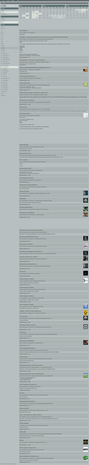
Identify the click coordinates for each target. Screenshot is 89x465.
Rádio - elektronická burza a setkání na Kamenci (31, 414)
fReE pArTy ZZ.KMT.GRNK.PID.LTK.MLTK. (29, 236)
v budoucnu (3, 18)
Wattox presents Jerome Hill (26, 244)
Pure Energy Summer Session (26, 178)
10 (50, 11)
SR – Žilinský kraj (4, 91)
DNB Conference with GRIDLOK (27, 212)
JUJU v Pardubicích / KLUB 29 (26, 304)
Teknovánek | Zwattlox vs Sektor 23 (28, 325)
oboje (2, 22)
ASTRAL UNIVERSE (24, 423)
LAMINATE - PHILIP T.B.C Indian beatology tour (30, 311)
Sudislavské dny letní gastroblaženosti (28, 184)
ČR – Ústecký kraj (4, 72)
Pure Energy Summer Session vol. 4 (28, 76)
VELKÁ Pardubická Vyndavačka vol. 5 (28, 384)
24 (50, 15)
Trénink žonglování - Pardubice (27, 278)
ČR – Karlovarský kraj (4, 57)
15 (33, 13)
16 (36, 13)
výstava (2, 34)
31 (80, 17)
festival (2, 32)
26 (86, 15)
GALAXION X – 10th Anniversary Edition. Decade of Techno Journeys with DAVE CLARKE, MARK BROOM (44, 37)
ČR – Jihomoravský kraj (5, 55)
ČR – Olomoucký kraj (4, 65)
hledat (5, 5)
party (2, 39)
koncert (2, 26)
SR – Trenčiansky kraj (4, 87)
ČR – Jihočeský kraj (4, 53)
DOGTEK (22, 440)
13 (27, 13)
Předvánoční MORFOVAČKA (26, 207)
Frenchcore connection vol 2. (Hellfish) (28, 256)
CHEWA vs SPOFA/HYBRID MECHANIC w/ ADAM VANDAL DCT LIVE (35, 67)
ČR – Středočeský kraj (4, 70)
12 (86, 11)
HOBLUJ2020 (23, 198)
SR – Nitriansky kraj (4, 84)
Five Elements (23, 332)
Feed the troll (23, 271)
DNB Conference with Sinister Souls (28, 447)
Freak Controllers (24, 316)
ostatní (2, 37)
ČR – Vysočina (3, 74)
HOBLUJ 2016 (23, 431)
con (1, 30)
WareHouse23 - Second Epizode (27, 100)
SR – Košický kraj (4, 82)
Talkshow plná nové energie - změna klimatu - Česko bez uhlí (33, 92)
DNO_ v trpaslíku (23, 159)
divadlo (2, 43)
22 (33, 15)
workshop (2, 45)
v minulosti (3, 20)
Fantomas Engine (24, 356)
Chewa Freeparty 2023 (25, 113)
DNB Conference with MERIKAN (27, 340)
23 (36, 15)
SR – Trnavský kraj (4, 89)
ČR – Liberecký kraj (4, 61)
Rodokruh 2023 (23, 107)
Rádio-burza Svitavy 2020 (25, 168)
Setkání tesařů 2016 (24, 408)
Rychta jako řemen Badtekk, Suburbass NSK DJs (31, 251)
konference (3, 28)
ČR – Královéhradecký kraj (5, 59)
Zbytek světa (3, 95)
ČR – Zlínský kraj (4, 76)
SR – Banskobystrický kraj (5, 78)
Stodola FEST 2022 (24, 144)
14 (30, 13)
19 (86, 13)
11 (20, 13)
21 (30, 15)
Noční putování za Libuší (25, 153)
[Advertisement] (53, 24)
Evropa (2, 93)
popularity (2, 10)
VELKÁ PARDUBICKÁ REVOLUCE (27, 348)
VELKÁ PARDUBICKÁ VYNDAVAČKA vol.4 (29, 456)
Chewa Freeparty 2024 (25, 83)
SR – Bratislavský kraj (4, 80)
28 (30, 17)
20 (27, 15)
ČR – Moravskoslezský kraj (5, 63)
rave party (22, 392)
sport (2, 41)
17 (50, 13)
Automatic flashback (24, 191)
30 (30, 9)
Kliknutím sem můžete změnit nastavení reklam (8, 463)
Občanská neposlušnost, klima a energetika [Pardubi (32, 373)
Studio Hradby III (23, 30)
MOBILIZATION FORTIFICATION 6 (27, 401)
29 (27, 9)
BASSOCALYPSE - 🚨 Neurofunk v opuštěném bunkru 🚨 (33, 60)
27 (20, 9)
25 (20, 17)
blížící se (2, 12)
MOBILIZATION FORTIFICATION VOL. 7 (28, 264)
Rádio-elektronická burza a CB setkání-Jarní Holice (31, 230)
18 (20, 15)
